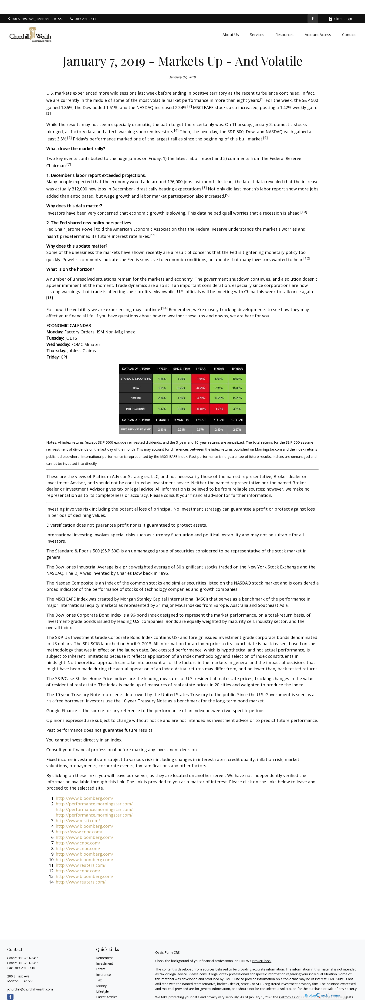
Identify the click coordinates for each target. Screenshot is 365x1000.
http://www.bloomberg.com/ (84, 784)
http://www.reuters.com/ (81, 851)
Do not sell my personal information (277, 988)
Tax (99, 966)
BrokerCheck (261, 947)
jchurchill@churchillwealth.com (30, 975)
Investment (104, 949)
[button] (230, 20)
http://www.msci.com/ (78, 806)
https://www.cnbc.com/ (79, 818)
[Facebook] (313, 4)
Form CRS (172, 938)
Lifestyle (102, 977)
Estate (101, 955)
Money (101, 972)
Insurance (103, 960)
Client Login (340, 5)
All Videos (103, 988)
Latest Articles (107, 983)
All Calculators (106, 994)
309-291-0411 (82, 5)
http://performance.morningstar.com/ (94, 790)
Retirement (104, 944)
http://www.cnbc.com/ (78, 829)
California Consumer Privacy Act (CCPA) (309, 983)
